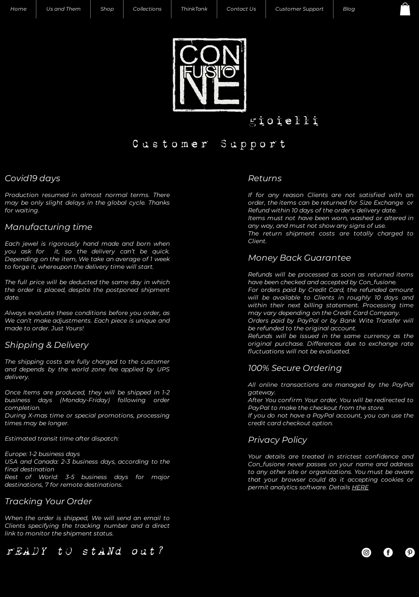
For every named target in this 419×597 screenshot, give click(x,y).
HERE (360, 487)
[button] (405, 9)
